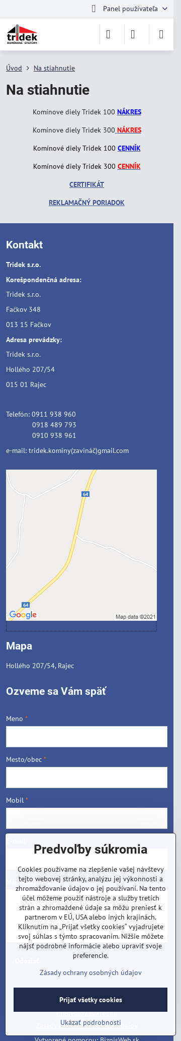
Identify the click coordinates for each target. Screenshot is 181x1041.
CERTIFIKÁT (86, 184)
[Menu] (161, 34)
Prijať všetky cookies (90, 999)
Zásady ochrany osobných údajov (91, 972)
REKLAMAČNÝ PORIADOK (87, 202)
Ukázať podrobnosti (90, 1022)
